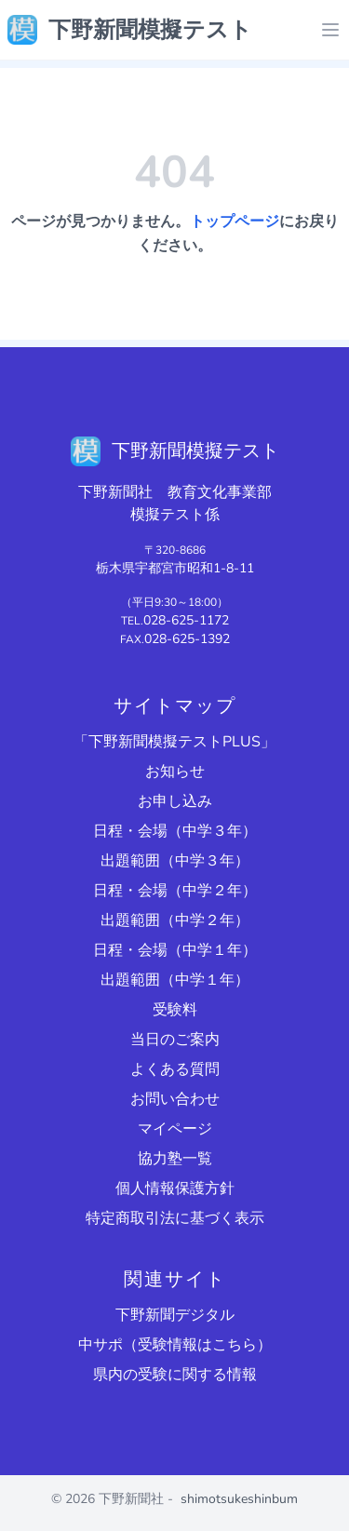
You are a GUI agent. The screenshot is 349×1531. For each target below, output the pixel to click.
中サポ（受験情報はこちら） (175, 1345)
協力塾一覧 (175, 1158)
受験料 (175, 1010)
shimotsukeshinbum (239, 1499)
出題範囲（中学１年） (175, 980)
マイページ (175, 1129)
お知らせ (175, 771)
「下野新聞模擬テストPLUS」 (174, 742)
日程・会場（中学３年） (175, 831)
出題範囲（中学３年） (175, 861)
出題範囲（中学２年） (175, 920)
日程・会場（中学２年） (175, 890)
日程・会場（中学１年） (175, 950)
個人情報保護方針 (175, 1188)
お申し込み (175, 801)
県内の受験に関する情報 (175, 1374)
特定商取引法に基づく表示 (175, 1218)
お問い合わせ (175, 1099)
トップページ (234, 221)
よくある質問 (175, 1069)
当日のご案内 (175, 1039)
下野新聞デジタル (175, 1315)
